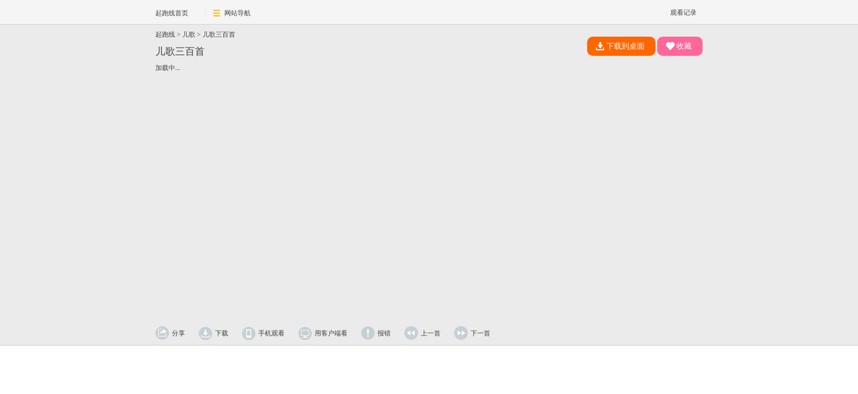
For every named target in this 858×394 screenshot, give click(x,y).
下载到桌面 (620, 46)
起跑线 (165, 34)
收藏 (679, 46)
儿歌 (188, 34)
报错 (384, 333)
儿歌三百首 (218, 34)
